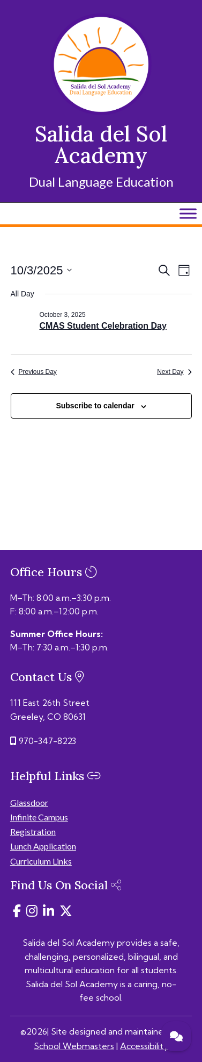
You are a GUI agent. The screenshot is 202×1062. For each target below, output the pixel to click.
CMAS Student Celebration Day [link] (103, 325)
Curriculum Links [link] (41, 861)
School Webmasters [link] (74, 1045)
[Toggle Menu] (188, 213)
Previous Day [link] (34, 372)
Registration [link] (33, 831)
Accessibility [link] (144, 1045)
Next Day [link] (174, 372)
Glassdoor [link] (29, 802)
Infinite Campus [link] (39, 817)
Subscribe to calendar (95, 405)
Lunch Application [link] (43, 846)
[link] (101, 112)
